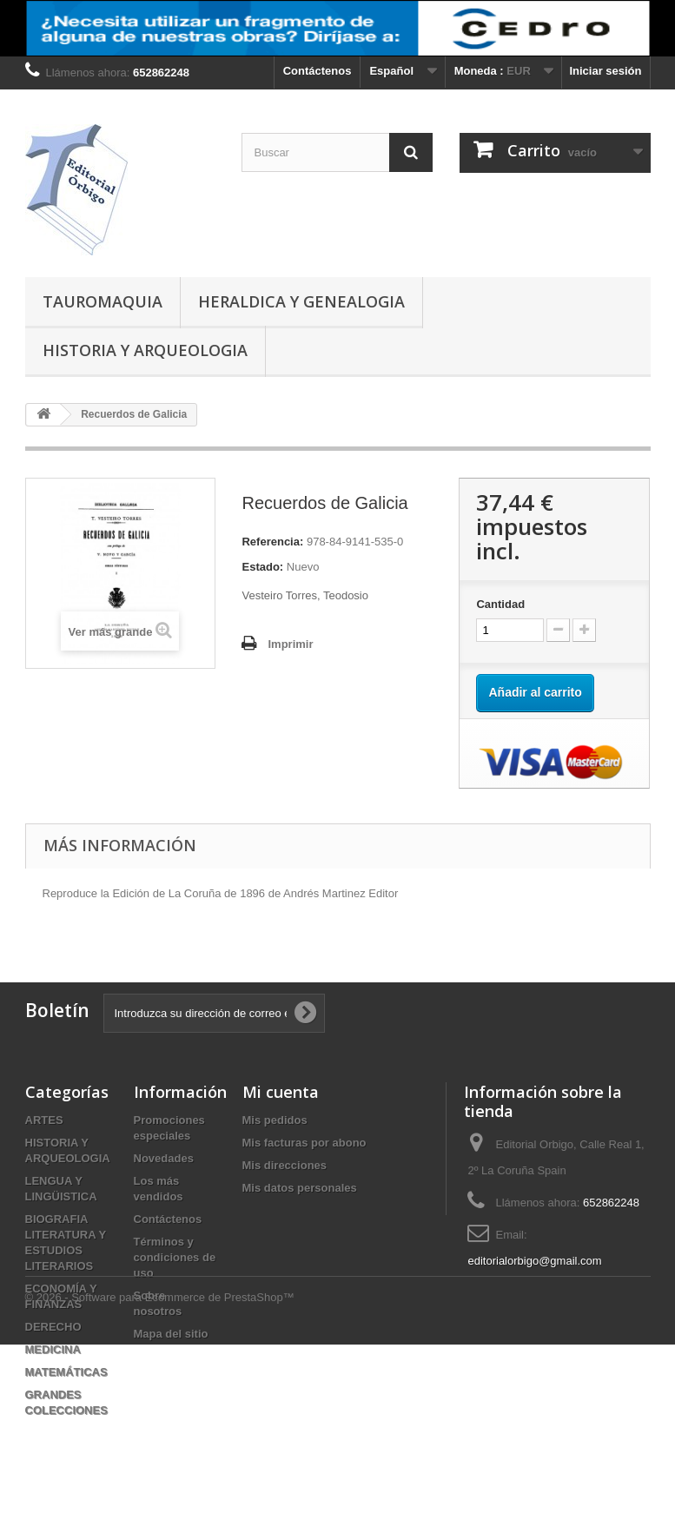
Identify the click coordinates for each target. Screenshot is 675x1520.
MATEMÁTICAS (66, 1371)
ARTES (44, 1120)
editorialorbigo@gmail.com (534, 1260)
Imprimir (290, 644)
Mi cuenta (280, 1091)
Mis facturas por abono (304, 1142)
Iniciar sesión (605, 70)
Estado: (262, 566)
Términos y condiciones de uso (175, 1257)
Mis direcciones (285, 1165)
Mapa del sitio (171, 1333)
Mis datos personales (299, 1187)
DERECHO (53, 1326)
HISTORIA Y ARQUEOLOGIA (145, 350)
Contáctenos (317, 70)
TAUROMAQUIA (102, 301)
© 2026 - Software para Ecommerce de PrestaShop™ (159, 1472)
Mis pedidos (275, 1120)
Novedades (164, 1158)
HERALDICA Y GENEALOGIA (301, 301)
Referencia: (272, 541)
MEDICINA (53, 1349)
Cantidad (500, 604)
